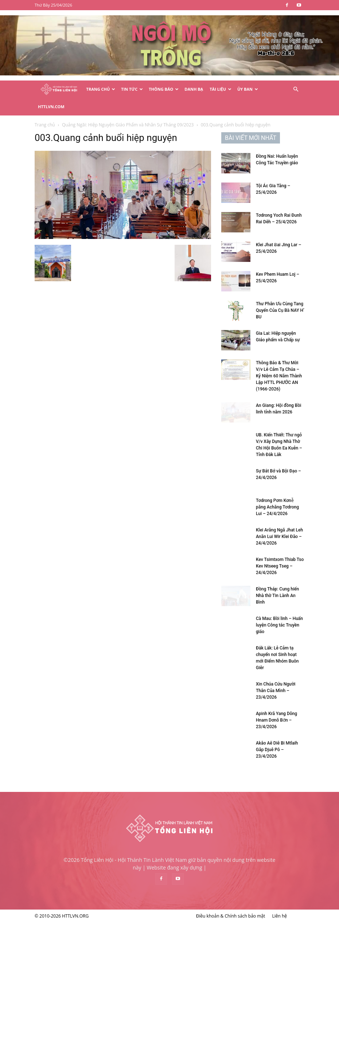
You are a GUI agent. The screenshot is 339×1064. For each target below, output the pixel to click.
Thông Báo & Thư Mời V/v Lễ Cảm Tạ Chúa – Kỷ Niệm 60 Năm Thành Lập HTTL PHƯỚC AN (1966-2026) (279, 376)
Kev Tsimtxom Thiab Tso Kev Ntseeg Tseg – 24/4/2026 (280, 566)
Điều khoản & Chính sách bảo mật (230, 916)
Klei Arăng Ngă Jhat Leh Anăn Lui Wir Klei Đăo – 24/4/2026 (279, 536)
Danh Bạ (193, 89)
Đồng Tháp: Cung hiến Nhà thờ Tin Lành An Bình (277, 595)
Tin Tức (132, 89)
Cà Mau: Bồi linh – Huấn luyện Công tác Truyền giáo (279, 625)
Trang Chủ (101, 89)
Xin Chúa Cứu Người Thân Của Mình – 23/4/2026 (275, 691)
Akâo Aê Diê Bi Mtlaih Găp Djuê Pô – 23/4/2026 (277, 750)
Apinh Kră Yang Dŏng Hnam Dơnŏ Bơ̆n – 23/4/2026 (276, 720)
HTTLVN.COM (51, 106)
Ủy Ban (247, 89)
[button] (295, 89)
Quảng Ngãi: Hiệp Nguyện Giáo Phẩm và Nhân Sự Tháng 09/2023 (128, 125)
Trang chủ (45, 125)
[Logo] (59, 89)
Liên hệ (279, 916)
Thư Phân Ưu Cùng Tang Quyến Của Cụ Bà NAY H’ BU (280, 310)
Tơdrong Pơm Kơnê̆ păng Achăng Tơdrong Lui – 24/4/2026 (277, 507)
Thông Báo (164, 89)
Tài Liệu (220, 89)
